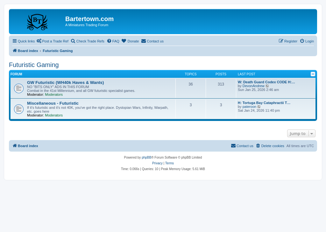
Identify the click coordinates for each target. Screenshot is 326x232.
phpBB (146, 157)
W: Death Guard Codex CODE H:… (266, 82)
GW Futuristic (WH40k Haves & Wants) (65, 82)
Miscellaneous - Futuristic (53, 103)
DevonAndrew (254, 86)
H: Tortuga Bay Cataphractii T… (264, 103)
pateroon (249, 107)
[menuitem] (113, 41)
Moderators (54, 94)
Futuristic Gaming (34, 64)
